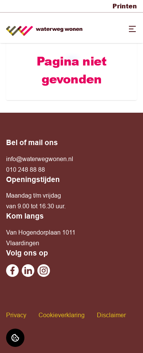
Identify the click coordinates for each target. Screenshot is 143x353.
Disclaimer (111, 314)
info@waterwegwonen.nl (39, 158)
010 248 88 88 (25, 169)
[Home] (44, 28)
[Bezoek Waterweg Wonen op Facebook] (12, 270)
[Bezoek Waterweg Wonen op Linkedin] (28, 270)
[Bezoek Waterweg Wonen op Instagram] (43, 270)
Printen (124, 6)
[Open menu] (132, 29)
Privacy (16, 314)
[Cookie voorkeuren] (15, 338)
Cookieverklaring (62, 314)
